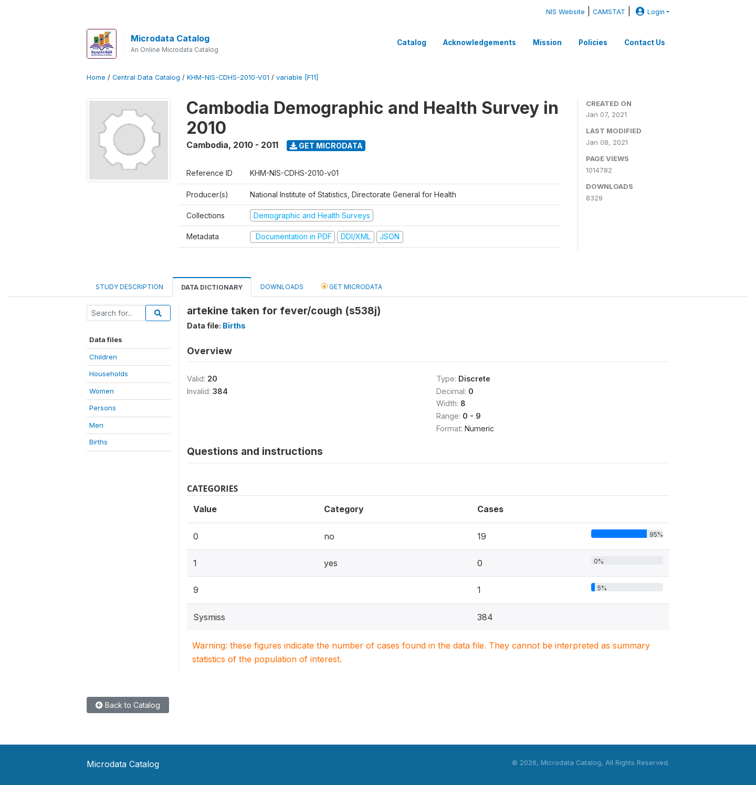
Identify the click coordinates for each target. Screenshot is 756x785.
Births (98, 442)
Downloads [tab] (281, 287)
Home (96, 77)
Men (96, 425)
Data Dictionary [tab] (212, 287)
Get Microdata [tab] (351, 286)
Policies (593, 42)
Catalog (411, 42)
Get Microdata (326, 145)
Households (108, 373)
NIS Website (565, 12)
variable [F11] (297, 77)
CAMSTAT (609, 12)
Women (101, 391)
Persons (102, 408)
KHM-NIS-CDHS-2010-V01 (228, 77)
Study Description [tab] (129, 287)
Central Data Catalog (146, 77)
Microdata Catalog (170, 38)
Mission (547, 42)
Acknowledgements (479, 42)
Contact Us (644, 42)
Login (649, 12)
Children (103, 357)
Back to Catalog (128, 705)
